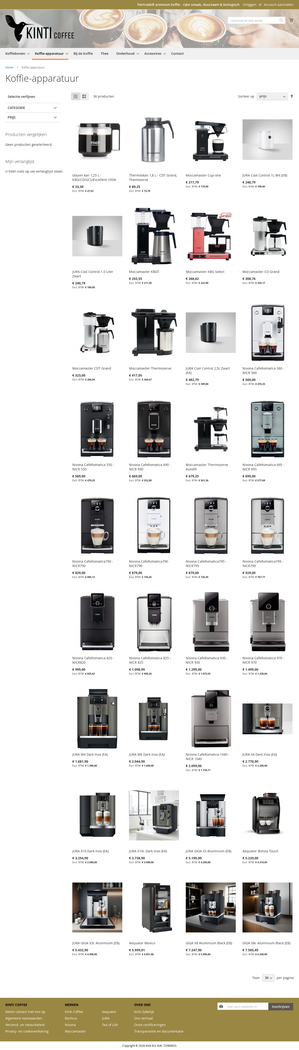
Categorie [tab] (16, 107)
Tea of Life (110, 1025)
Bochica (71, 1018)
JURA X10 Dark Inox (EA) (90, 851)
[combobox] (256, 20)
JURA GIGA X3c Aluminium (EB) (96, 943)
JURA (106, 1018)
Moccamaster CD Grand (261, 271)
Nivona (70, 1025)
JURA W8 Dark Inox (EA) (147, 754)
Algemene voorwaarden (23, 1018)
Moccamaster (75, 1031)
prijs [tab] (12, 117)
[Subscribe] (280, 1006)
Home (9, 67)
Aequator (109, 1011)
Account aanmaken (279, 4)
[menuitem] (16, 53)
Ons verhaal (143, 1018)
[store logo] (40, 28)
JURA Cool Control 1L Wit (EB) (265, 175)
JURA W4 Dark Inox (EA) (90, 754)
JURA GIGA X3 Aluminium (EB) (208, 851)
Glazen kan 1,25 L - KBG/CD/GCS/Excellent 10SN (94, 177)
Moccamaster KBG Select (205, 271)
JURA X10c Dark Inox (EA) (148, 851)
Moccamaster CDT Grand (91, 368)
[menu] (149, 54)
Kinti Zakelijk (144, 1011)
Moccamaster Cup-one (203, 175)
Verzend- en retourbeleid (25, 1025)
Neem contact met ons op (25, 1011)
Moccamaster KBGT (144, 271)
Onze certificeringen (150, 1025)
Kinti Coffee (74, 1011)
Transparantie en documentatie (158, 1031)
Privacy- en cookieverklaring (27, 1031)
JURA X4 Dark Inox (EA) (260, 754)
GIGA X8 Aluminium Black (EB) (209, 943)
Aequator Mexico (142, 943)
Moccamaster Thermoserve (150, 368)
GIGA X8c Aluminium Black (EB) (266, 943)
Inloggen (249, 4)
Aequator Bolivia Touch (260, 851)
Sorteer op (246, 96)
